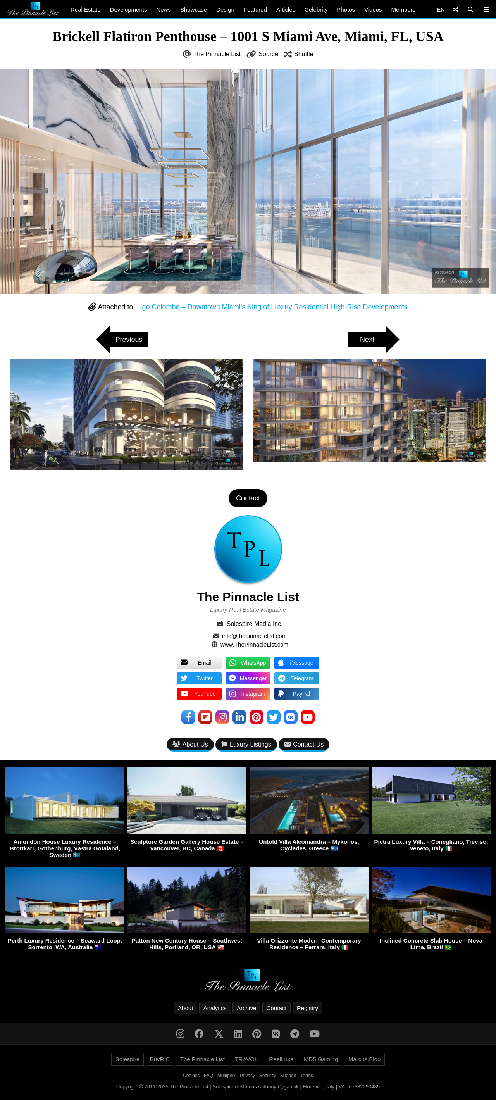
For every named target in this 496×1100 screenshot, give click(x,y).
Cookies (191, 1075)
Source (268, 54)
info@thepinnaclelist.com (254, 636)
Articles (285, 9)
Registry (307, 1008)
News (163, 9)
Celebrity (316, 9)
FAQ (208, 1075)
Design (225, 9)
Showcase (193, 9)
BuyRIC (160, 1059)
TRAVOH (246, 1059)
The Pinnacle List (217, 54)
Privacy (247, 1075)
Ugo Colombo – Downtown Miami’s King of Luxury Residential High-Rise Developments (272, 307)
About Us (190, 744)
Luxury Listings (246, 744)
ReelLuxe (281, 1059)
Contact (277, 1008)
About (185, 1008)
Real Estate (86, 9)
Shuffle (303, 54)
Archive (246, 1008)
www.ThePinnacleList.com (254, 644)
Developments (128, 9)
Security (267, 1075)
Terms (306, 1075)
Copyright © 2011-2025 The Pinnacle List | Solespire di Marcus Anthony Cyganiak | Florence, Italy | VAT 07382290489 (248, 1087)
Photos (346, 9)
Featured (255, 9)
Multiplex (226, 1075)
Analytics (215, 1008)
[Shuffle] (455, 9)
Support (288, 1075)
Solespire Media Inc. (255, 624)
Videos (373, 9)
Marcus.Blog (364, 1059)
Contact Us (304, 744)
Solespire (127, 1059)
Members (403, 9)
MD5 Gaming (321, 1059)
